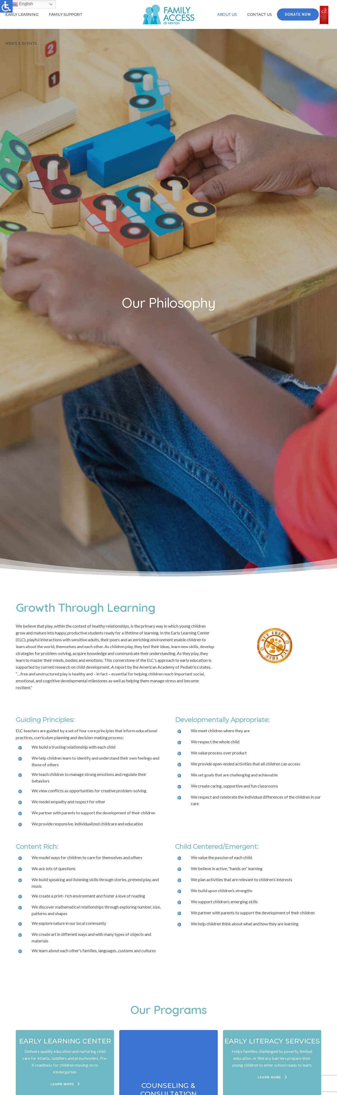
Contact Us (259, 14)
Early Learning (21, 14)
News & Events (21, 43)
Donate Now (298, 14)
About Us (227, 14)
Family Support (65, 14)
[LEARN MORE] (65, 1084)
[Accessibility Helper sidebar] (6, 6)
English (22, 4)
